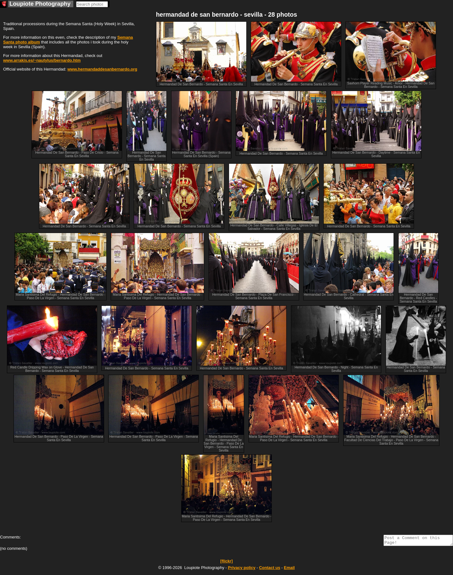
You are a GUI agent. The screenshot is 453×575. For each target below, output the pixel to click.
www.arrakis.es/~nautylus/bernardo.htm (42, 60)
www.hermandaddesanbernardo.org (102, 69)
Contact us (269, 569)
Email (289, 569)
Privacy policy (241, 569)
